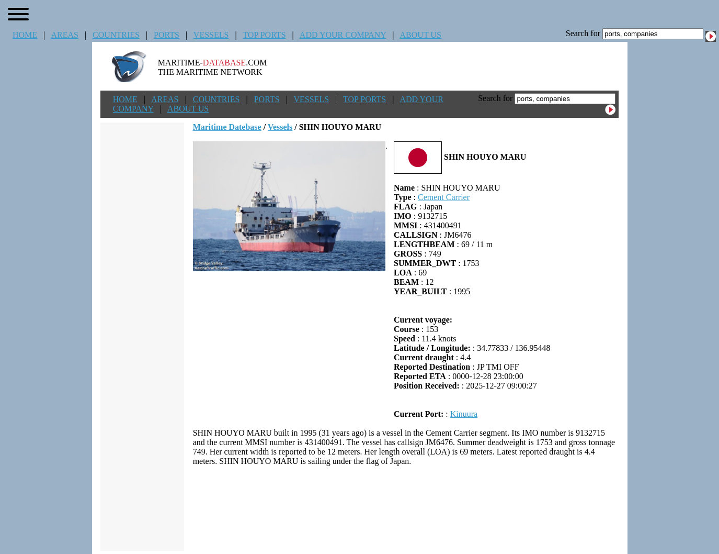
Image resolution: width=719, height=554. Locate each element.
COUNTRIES (116, 34)
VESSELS (211, 34)
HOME (25, 34)
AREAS (64, 34)
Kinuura (463, 413)
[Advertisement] (405, 508)
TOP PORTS (264, 34)
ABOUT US (420, 34)
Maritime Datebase (227, 127)
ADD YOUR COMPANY (343, 34)
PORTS (166, 34)
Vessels (280, 127)
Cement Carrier (444, 197)
